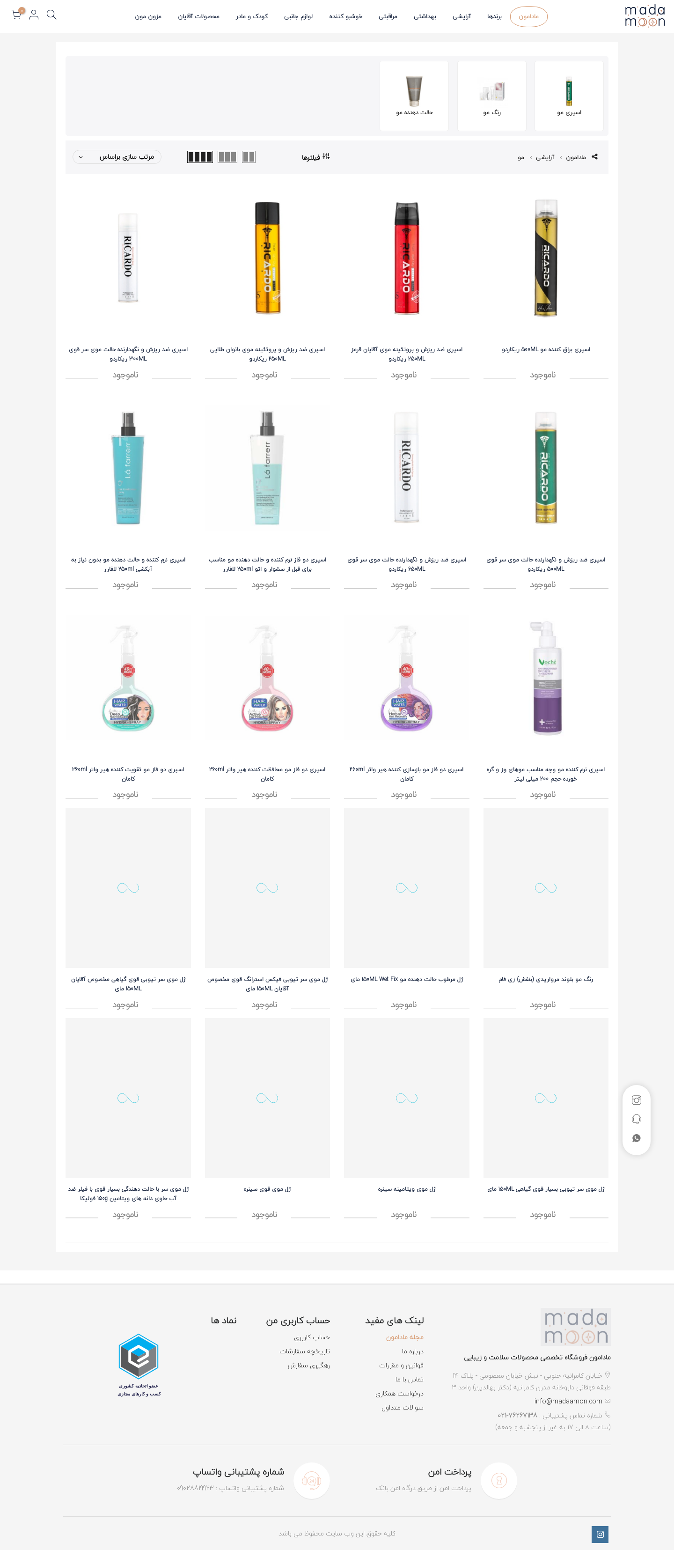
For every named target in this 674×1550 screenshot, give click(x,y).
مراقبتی (388, 16)
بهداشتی (425, 16)
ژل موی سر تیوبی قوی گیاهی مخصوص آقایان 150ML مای (128, 984)
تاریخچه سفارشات (304, 1351)
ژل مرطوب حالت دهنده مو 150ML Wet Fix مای (407, 979)
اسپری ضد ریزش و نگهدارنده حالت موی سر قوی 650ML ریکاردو (406, 564)
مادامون (529, 16)
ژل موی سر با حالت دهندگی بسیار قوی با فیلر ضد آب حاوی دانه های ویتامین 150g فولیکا (128, 1193)
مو (521, 157)
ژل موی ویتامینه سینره (406, 1189)
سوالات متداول (402, 1407)
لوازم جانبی (298, 16)
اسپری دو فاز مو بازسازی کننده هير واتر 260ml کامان (406, 774)
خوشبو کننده (345, 16)
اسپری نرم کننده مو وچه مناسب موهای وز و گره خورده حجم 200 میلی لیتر (546, 774)
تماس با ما (410, 1379)
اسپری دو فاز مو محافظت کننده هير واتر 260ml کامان (267, 774)
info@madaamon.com (568, 1401)
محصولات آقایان (199, 16)
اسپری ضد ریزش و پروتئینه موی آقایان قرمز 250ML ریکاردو (406, 354)
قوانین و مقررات (401, 1365)
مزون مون (148, 16)
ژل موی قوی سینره (267, 1189)
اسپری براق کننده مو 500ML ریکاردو (546, 349)
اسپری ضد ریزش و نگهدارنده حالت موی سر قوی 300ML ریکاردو (128, 354)
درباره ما (413, 1351)
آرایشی (462, 16)
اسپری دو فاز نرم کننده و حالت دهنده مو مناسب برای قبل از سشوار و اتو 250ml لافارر (267, 564)
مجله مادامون (405, 1337)
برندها (494, 16)
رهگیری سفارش (309, 1365)
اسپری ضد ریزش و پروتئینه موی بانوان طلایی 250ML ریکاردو (267, 354)
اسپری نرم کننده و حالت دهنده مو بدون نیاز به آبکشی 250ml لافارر (128, 564)
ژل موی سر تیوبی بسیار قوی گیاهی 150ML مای (545, 1189)
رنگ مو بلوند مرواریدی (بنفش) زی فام (545, 979)
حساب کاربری (312, 1337)
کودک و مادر (252, 16)
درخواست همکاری (399, 1393)
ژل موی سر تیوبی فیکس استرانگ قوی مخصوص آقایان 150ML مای (267, 984)
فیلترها (316, 157)
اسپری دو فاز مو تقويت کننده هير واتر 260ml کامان (128, 774)
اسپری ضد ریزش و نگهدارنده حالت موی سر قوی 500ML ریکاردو (545, 564)
